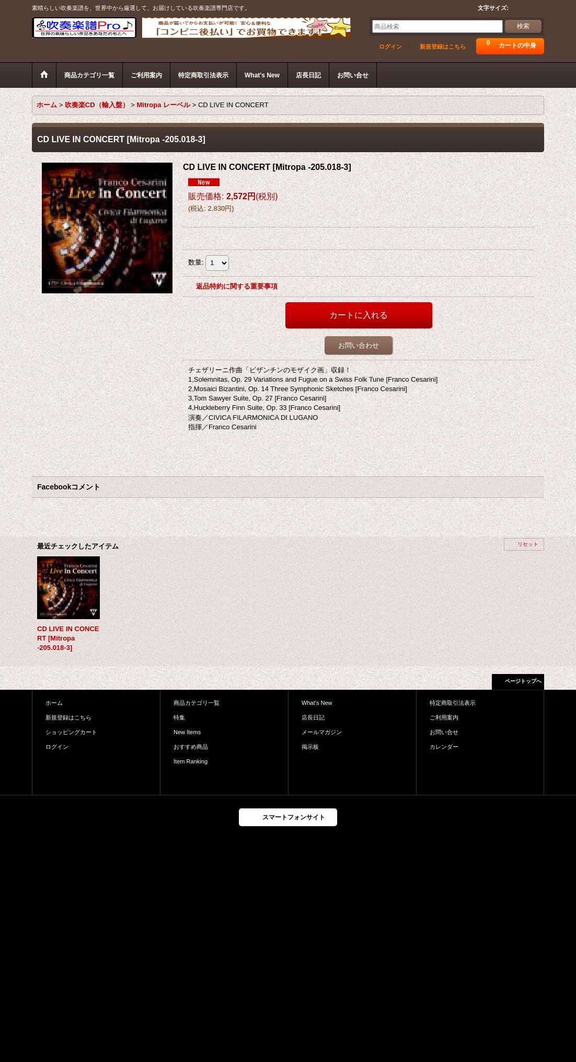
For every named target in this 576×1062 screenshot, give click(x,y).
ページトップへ (523, 681)
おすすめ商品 (191, 747)
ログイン (390, 46)
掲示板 (310, 747)
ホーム (54, 703)
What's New (317, 703)
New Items (187, 732)
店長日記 (313, 717)
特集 (179, 717)
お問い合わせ (358, 345)
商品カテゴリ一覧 (197, 703)
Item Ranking (191, 761)
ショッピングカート (71, 732)
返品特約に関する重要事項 (237, 286)
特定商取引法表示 (453, 703)
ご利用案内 (444, 717)
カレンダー (444, 747)
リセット (527, 544)
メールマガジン (322, 732)
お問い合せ (444, 732)
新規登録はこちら (443, 46)
